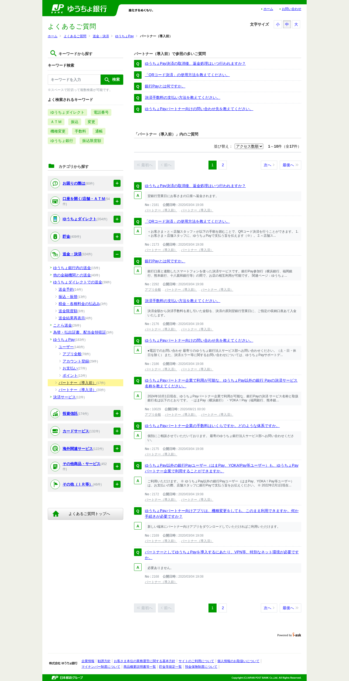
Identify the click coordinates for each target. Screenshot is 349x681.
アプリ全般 (153, 290)
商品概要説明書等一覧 (140, 667)
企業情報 (87, 661)
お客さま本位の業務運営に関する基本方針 (144, 661)
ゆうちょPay (124, 36)
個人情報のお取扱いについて (238, 661)
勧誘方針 (104, 661)
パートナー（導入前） (161, 210)
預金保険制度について (201, 667)
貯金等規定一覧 (170, 667)
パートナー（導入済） (197, 210)
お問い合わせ (291, 9)
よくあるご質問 (75, 36)
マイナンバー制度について (100, 667)
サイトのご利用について (196, 661)
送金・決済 (101, 36)
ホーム (268, 9)
